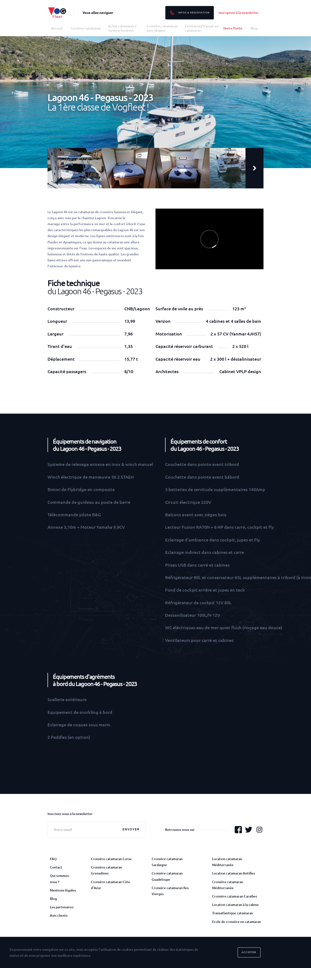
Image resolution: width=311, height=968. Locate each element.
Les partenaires (61, 907)
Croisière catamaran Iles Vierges (170, 891)
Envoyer (131, 829)
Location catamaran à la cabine (235, 904)
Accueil (57, 28)
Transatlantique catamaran (232, 913)
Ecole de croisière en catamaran (236, 921)
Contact (56, 867)
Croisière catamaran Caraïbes (234, 896)
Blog (254, 28)
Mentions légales (63, 890)
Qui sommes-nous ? (60, 878)
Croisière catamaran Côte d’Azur (110, 885)
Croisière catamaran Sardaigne (167, 862)
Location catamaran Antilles (233, 873)
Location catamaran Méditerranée (227, 862)
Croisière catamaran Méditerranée (227, 885)
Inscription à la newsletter (239, 12)
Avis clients (58, 915)
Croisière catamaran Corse (111, 859)
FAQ (53, 859)
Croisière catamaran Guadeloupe (167, 876)
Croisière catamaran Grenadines (106, 870)
